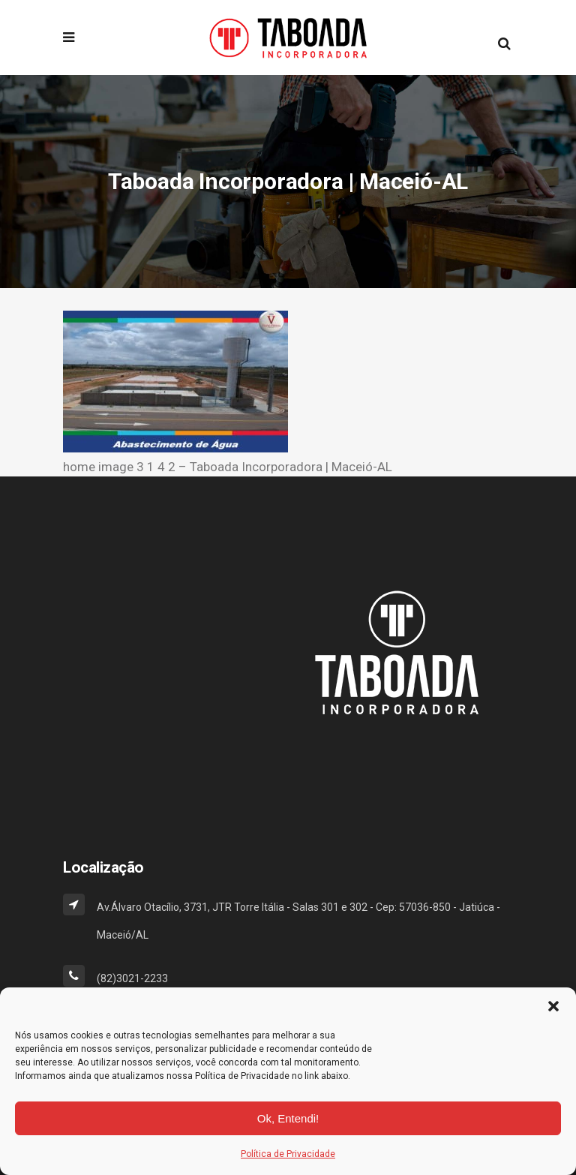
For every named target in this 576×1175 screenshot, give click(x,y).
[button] (553, 1006)
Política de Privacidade (288, 1154)
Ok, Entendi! (288, 1118)
